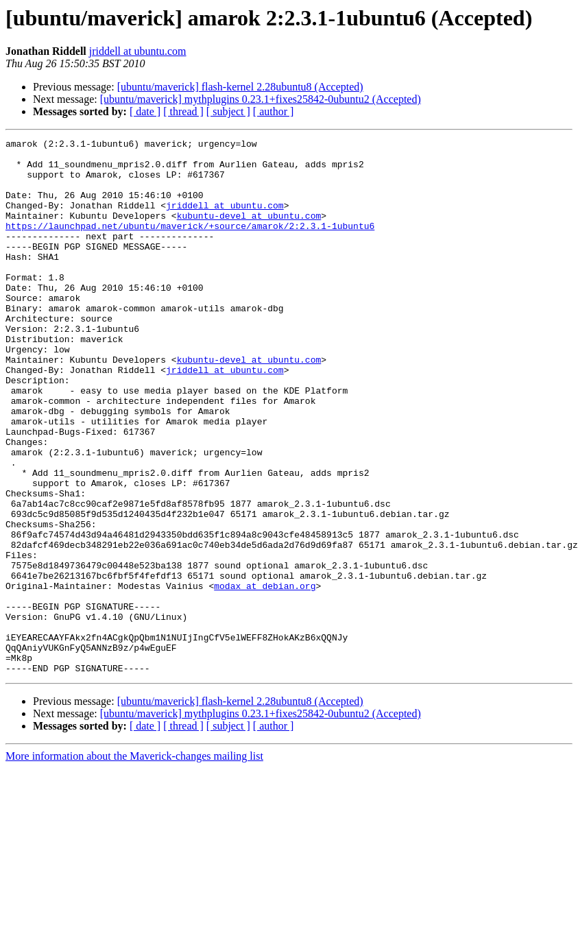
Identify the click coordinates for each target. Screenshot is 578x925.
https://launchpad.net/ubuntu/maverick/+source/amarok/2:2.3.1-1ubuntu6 (189, 244)
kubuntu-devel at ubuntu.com (249, 232)
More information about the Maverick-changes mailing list (134, 863)
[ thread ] (183, 111)
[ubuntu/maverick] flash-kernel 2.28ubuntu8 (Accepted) (240, 87)
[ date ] (145, 111)
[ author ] (273, 111)
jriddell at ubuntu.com (137, 51)
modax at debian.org (264, 676)
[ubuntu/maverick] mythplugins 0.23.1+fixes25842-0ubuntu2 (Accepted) (260, 99)
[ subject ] (228, 111)
